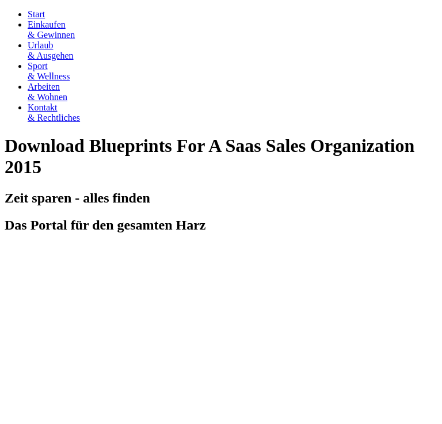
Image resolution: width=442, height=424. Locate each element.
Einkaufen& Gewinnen (51, 30)
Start (36, 14)
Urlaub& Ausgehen (51, 50)
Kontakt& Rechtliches (54, 112)
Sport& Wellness (49, 71)
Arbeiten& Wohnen (47, 92)
